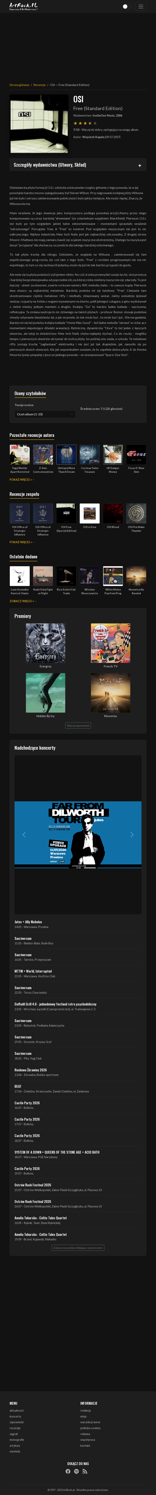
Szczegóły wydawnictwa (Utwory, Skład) (50, 164)
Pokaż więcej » (21, 479)
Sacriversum (23, 938)
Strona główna (19, 85)
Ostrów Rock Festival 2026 (33, 1184)
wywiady (15, 1451)
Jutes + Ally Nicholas (28, 921)
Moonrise (110, 716)
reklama (85, 1434)
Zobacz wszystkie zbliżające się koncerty (78, 1247)
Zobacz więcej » (22, 601)
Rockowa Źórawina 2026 (31, 1069)
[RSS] (85, 1471)
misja (83, 1416)
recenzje (15, 1428)
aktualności (17, 1410)
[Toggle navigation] (140, 6)
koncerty (15, 1416)
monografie (17, 1439)
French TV (110, 666)
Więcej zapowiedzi (78, 725)
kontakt (85, 1445)
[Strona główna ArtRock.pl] (24, 6)
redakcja (85, 1410)
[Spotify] (76, 1471)
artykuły (15, 1445)
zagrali (14, 1434)
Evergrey (45, 666)
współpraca (87, 1439)
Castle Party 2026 (27, 1102)
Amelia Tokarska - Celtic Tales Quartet (41, 1217)
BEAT (18, 1086)
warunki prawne (90, 1422)
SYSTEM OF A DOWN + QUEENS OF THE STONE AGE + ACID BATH (57, 1152)
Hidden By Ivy (45, 716)
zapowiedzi (17, 1422)
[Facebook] (68, 1471)
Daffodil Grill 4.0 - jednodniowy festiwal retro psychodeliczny (55, 1003)
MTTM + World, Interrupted (33, 971)
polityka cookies (90, 1428)
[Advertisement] (78, 45)
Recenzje (39, 85)
